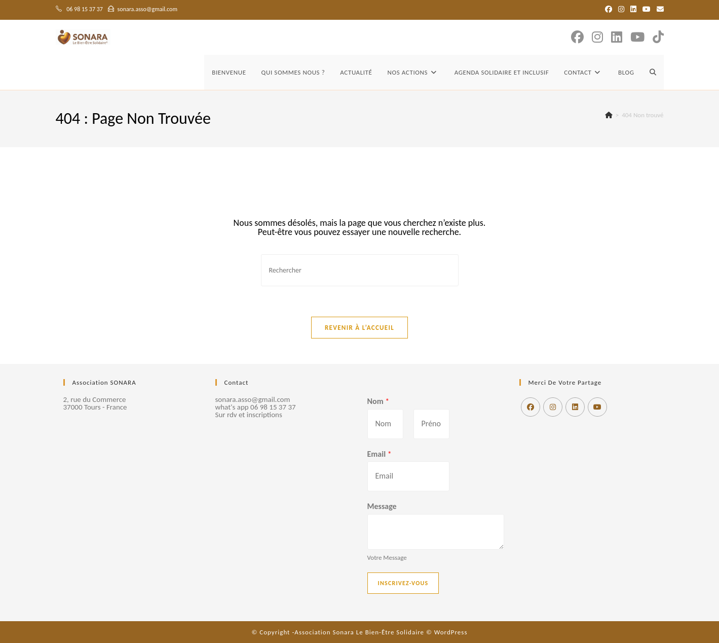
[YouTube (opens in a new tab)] (646, 10)
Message (382, 506)
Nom (378, 401)
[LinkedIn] (575, 407)
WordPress (451, 632)
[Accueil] (609, 115)
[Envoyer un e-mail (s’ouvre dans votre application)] (659, 10)
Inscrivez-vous (403, 583)
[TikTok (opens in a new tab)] (658, 37)
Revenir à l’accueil (359, 327)
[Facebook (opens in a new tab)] (608, 10)
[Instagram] (552, 407)
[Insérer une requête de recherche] (360, 270)
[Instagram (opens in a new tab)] (621, 10)
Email (379, 454)
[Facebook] (530, 407)
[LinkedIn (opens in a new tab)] (633, 10)
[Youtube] (597, 407)
